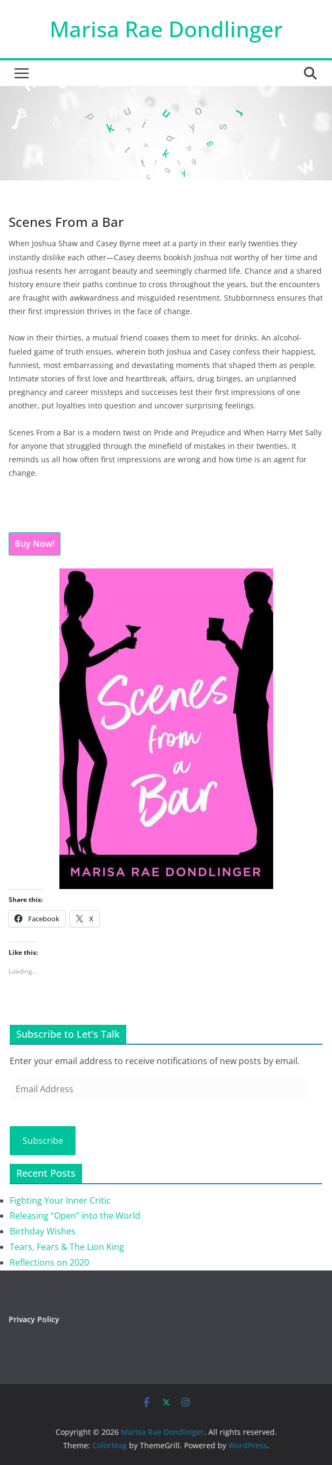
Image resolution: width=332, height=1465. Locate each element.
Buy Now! (35, 544)
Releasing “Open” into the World (75, 1215)
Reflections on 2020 (49, 1262)
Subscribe (43, 1141)
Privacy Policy (34, 1319)
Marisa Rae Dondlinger (166, 29)
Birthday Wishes (43, 1231)
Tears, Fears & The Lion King (67, 1247)
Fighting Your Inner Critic (60, 1200)
